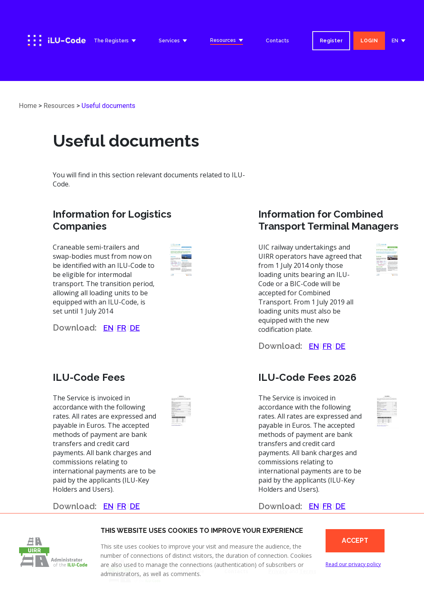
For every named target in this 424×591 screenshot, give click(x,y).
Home (28, 106)
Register (331, 41)
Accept (355, 540)
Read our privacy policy (353, 564)
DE (135, 328)
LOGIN (369, 41)
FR (121, 328)
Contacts (277, 41)
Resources (59, 106)
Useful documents (108, 106)
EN (108, 328)
